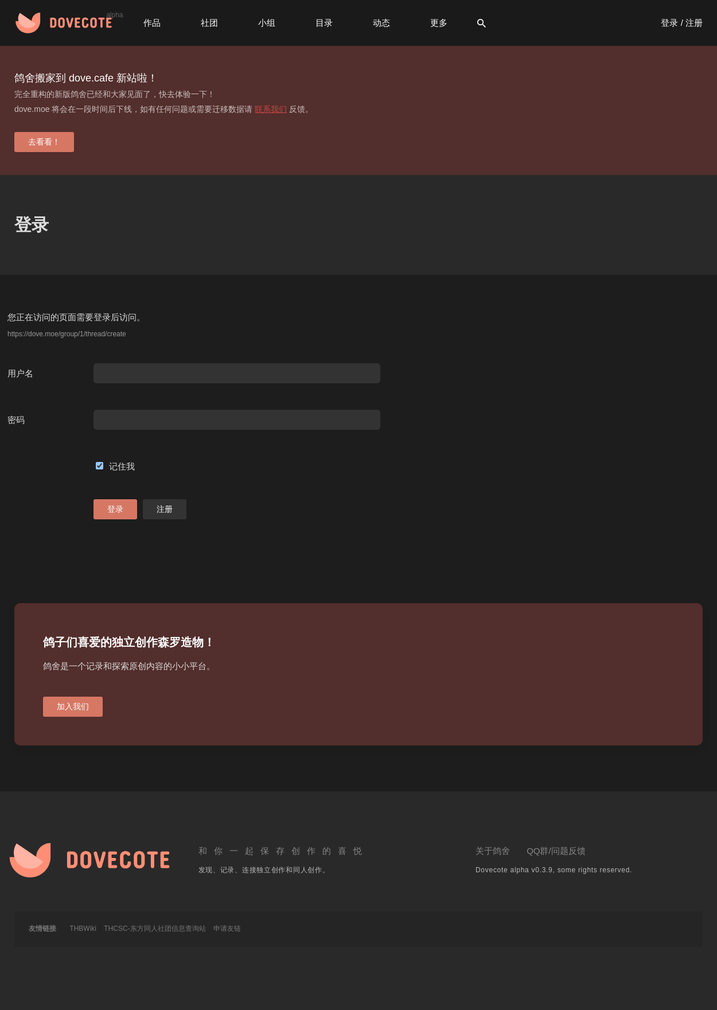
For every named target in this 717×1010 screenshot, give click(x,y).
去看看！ (44, 141)
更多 (438, 23)
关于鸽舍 (493, 851)
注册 (165, 509)
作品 (152, 23)
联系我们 (271, 109)
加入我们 (73, 706)
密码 (16, 420)
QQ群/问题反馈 (556, 851)
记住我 (122, 466)
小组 (266, 23)
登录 (115, 509)
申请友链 (227, 928)
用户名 (20, 373)
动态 (381, 23)
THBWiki (82, 928)
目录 (324, 23)
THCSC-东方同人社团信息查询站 (154, 928)
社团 (209, 23)
